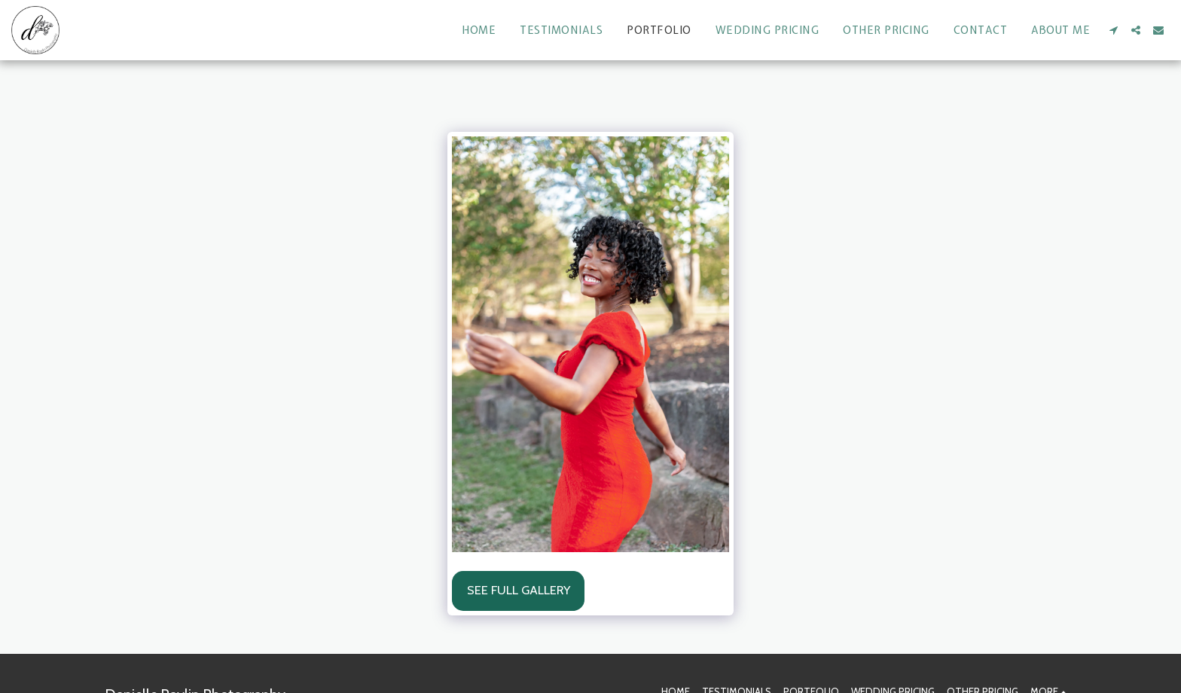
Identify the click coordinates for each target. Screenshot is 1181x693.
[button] (1113, 30)
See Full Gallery (518, 589)
